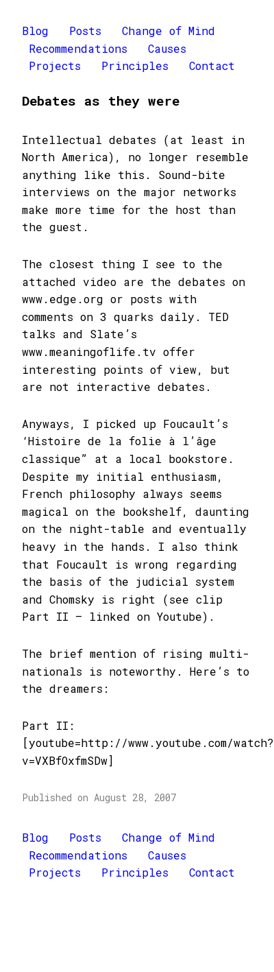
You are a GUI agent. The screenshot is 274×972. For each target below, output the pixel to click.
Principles (135, 65)
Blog (35, 30)
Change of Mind (168, 30)
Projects (55, 65)
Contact (212, 65)
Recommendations (78, 48)
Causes (167, 48)
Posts (85, 30)
